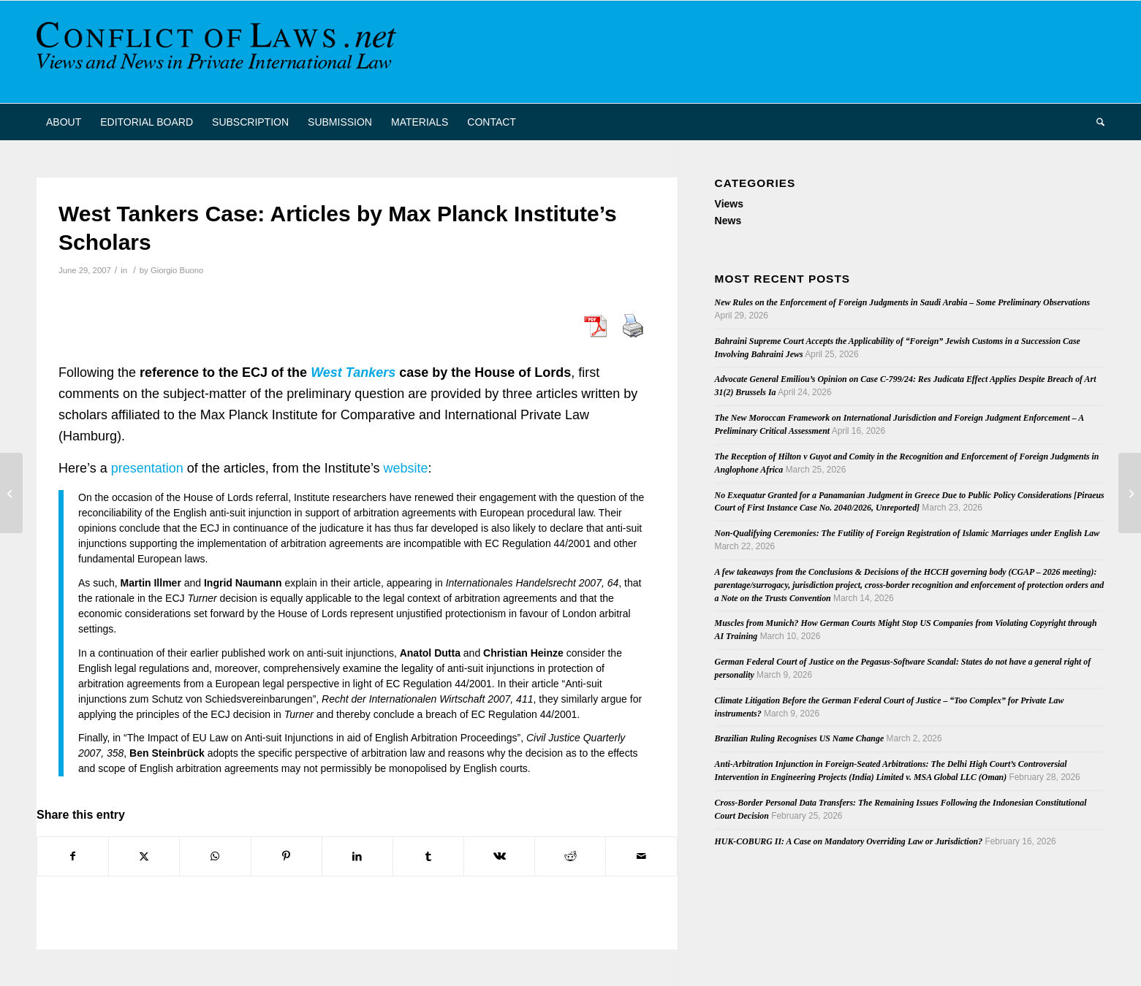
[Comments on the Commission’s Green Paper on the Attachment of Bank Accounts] (11, 493)
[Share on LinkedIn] (357, 856)
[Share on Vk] (499, 856)
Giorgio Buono (177, 270)
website (406, 468)
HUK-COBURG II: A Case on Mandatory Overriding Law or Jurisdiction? (849, 841)
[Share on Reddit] (570, 856)
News (728, 220)
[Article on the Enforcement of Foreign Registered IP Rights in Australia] (1129, 493)
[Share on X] (144, 856)
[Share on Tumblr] (428, 856)
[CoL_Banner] (219, 52)
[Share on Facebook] (72, 856)
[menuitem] (64, 122)
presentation (147, 468)
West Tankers (353, 372)
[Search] (1095, 122)
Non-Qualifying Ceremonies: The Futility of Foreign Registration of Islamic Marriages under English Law (907, 533)
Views (729, 204)
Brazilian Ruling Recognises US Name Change (799, 738)
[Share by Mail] (641, 856)
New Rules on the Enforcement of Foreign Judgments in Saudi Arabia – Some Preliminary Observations (903, 302)
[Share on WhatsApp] (215, 856)
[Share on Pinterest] (286, 856)
